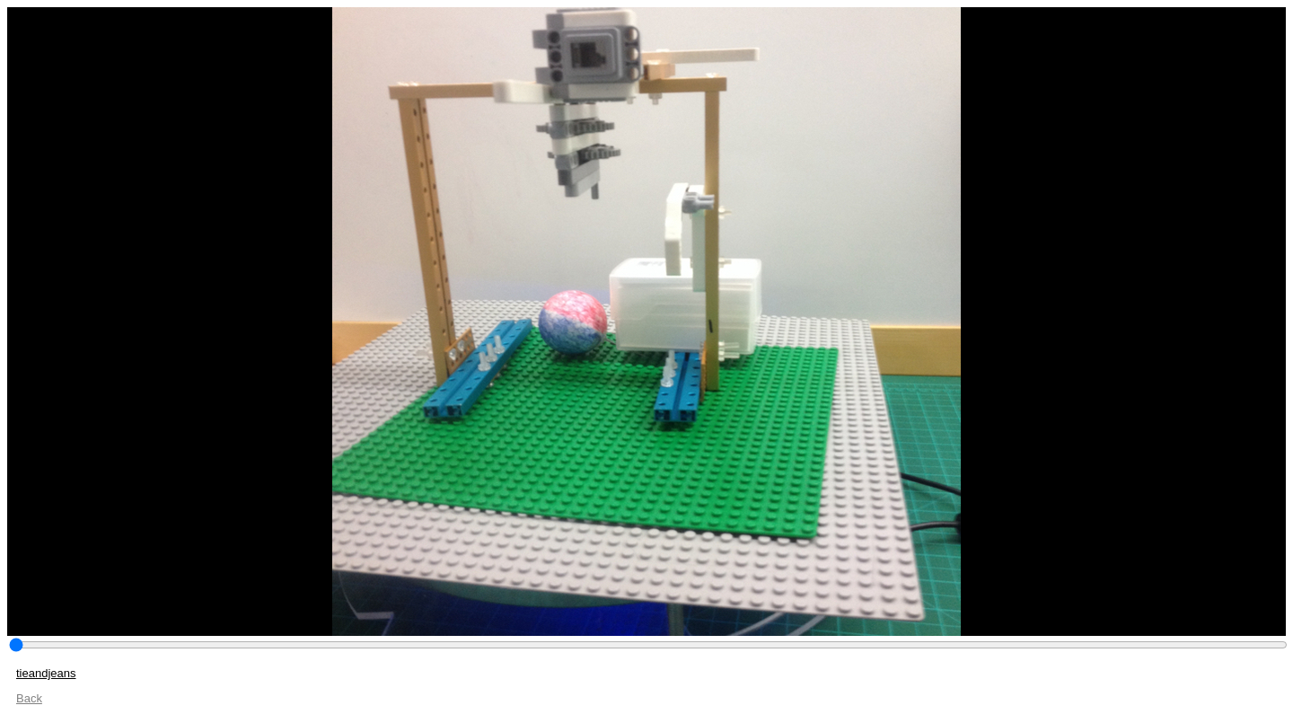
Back (29, 698)
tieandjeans (46, 673)
